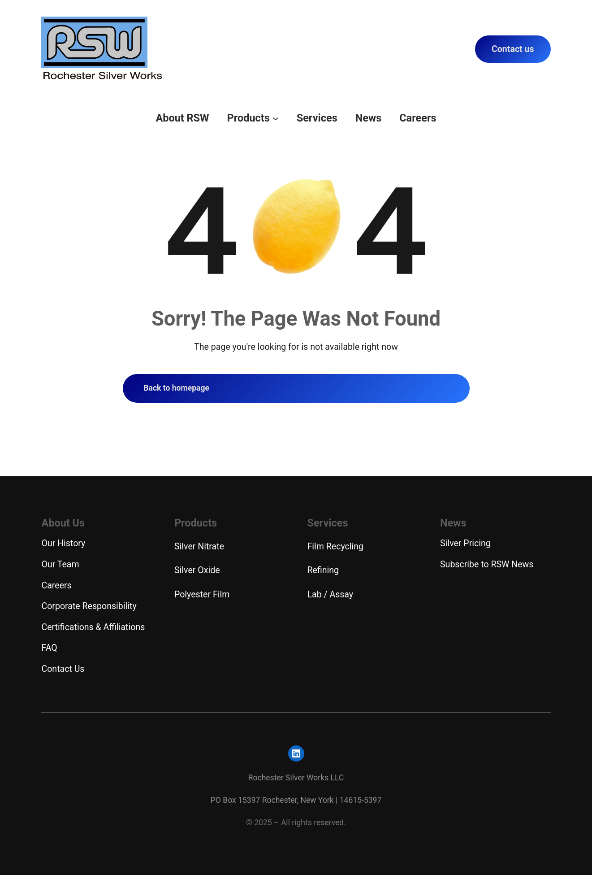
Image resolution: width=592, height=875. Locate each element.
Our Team (60, 564)
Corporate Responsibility (88, 606)
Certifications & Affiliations (93, 627)
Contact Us (62, 669)
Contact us (513, 49)
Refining (323, 570)
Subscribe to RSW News (486, 564)
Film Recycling (335, 546)
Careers (56, 585)
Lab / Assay (330, 594)
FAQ (49, 648)
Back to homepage (176, 387)
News (453, 523)
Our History (63, 543)
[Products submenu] (275, 118)
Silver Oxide (197, 570)
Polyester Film (201, 594)
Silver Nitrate (199, 546)
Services (327, 523)
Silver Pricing (465, 543)
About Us (63, 523)
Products (195, 523)
